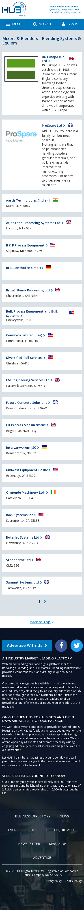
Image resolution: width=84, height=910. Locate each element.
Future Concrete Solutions (26, 402)
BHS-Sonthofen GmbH (23, 268)
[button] (14, 24)
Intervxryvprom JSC (21, 447)
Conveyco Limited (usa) (24, 335)
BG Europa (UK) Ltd (53, 59)
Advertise (42, 857)
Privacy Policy (53, 881)
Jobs (33, 830)
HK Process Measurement (26, 425)
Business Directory (33, 816)
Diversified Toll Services (24, 357)
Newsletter (29, 843)
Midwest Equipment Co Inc (27, 470)
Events (14, 830)
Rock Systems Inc (19, 515)
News (64, 816)
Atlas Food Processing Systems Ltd (33, 223)
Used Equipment (61, 830)
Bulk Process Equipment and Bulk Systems (32, 313)
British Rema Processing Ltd (28, 290)
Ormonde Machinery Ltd (25, 492)
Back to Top (42, 621)
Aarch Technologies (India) (26, 200)
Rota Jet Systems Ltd (22, 537)
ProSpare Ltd (52, 125)
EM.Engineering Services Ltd (28, 380)
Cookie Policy (73, 881)
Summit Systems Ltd (22, 582)
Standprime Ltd (18, 560)
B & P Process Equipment (25, 245)
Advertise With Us (27, 645)
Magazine (57, 843)
